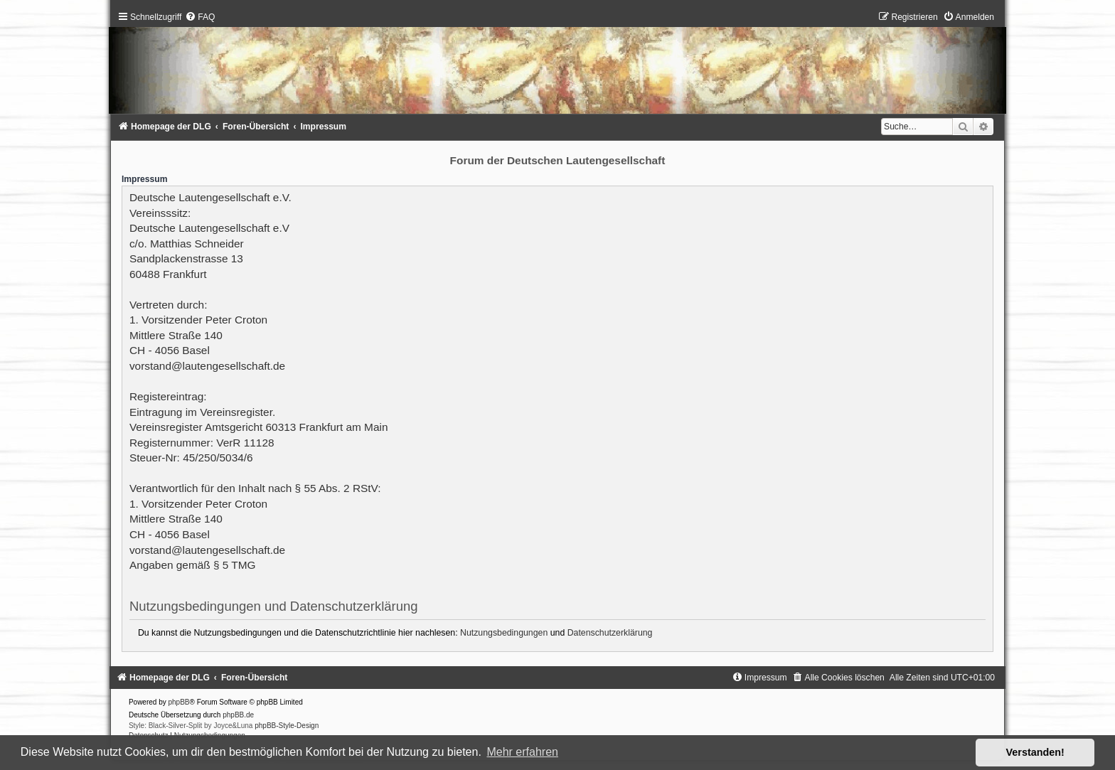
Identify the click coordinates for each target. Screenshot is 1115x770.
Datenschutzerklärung (610, 633)
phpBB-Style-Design (287, 725)
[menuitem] (200, 17)
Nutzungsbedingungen (504, 633)
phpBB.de (238, 715)
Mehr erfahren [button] (522, 752)
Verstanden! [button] (1035, 752)
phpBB (179, 702)
